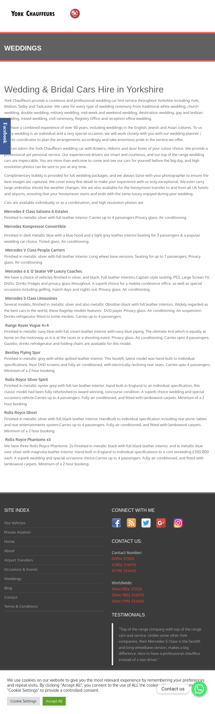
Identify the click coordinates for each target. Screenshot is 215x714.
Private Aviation (17, 532)
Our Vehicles (15, 522)
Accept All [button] (54, 701)
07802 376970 (124, 564)
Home (9, 541)
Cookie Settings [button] (23, 701)
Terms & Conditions (21, 606)
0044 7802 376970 (128, 594)
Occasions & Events (21, 569)
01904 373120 (123, 558)
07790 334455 (124, 570)
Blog (8, 587)
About (9, 550)
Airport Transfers (18, 559)
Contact (10, 597)
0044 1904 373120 (127, 589)
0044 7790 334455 (128, 601)
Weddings (12, 578)
